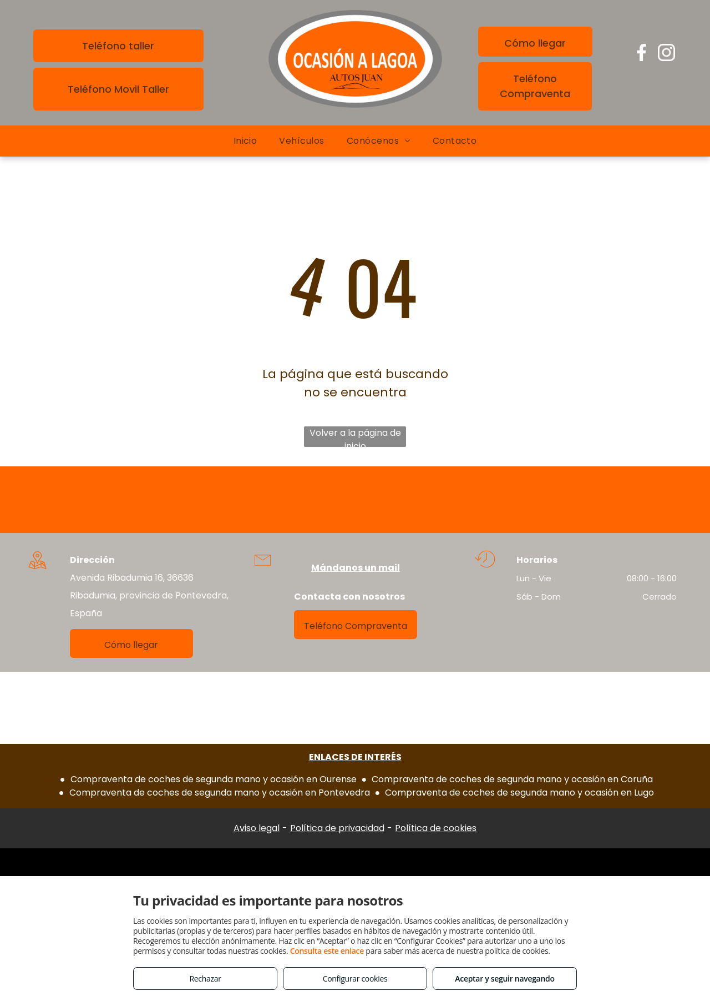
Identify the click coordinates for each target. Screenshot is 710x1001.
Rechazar (205, 978)
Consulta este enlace (327, 950)
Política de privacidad (337, 828)
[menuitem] (245, 141)
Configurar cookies (355, 978)
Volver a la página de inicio (355, 436)
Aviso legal (257, 828)
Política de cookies (435, 828)
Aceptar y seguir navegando (504, 978)
